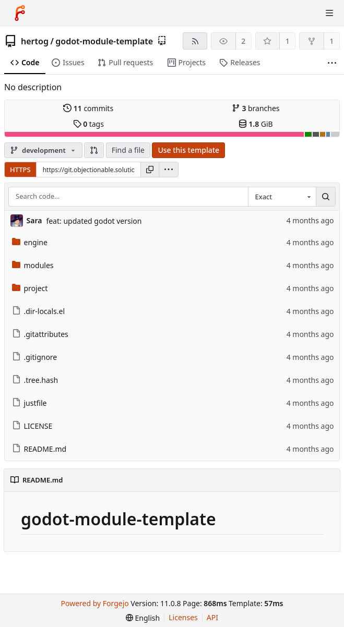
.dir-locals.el (38, 311)
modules (33, 265)
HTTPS (20, 169)
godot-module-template (104, 41)
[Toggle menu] (329, 13)
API (212, 617)
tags (88, 124)
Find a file (128, 150)
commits (88, 108)
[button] (94, 150)
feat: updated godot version (93, 221)
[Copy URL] (149, 169)
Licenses (183, 617)
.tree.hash (35, 380)
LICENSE (32, 426)
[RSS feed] (195, 41)
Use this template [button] (188, 150)
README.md (39, 449)
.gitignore (34, 357)
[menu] (169, 169)
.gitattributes (40, 334)
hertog (35, 41)
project (30, 288)
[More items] (332, 63)
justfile (29, 403)
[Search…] (326, 197)
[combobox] (282, 197)
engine (30, 242)
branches (256, 108)
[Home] (19, 13)
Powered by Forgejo (95, 603)
